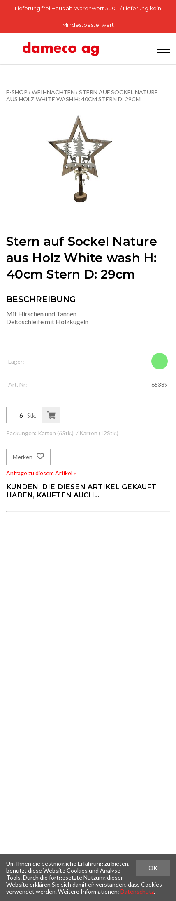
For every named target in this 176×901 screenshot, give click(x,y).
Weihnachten (53, 91)
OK (152, 867)
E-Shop (17, 91)
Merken (28, 457)
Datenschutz (137, 891)
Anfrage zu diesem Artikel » (41, 472)
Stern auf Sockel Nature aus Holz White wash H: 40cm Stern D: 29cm (82, 95)
